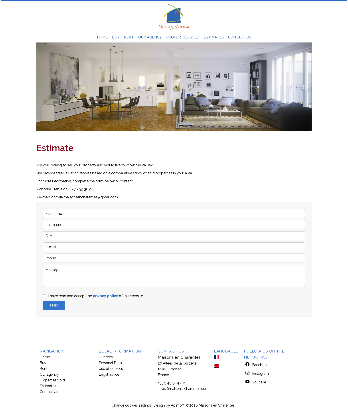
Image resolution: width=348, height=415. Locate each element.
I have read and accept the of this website (95, 296)
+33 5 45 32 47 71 (172, 383)
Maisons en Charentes (179, 357)
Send (54, 305)
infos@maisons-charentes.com (183, 389)
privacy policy (105, 296)
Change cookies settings (132, 405)
